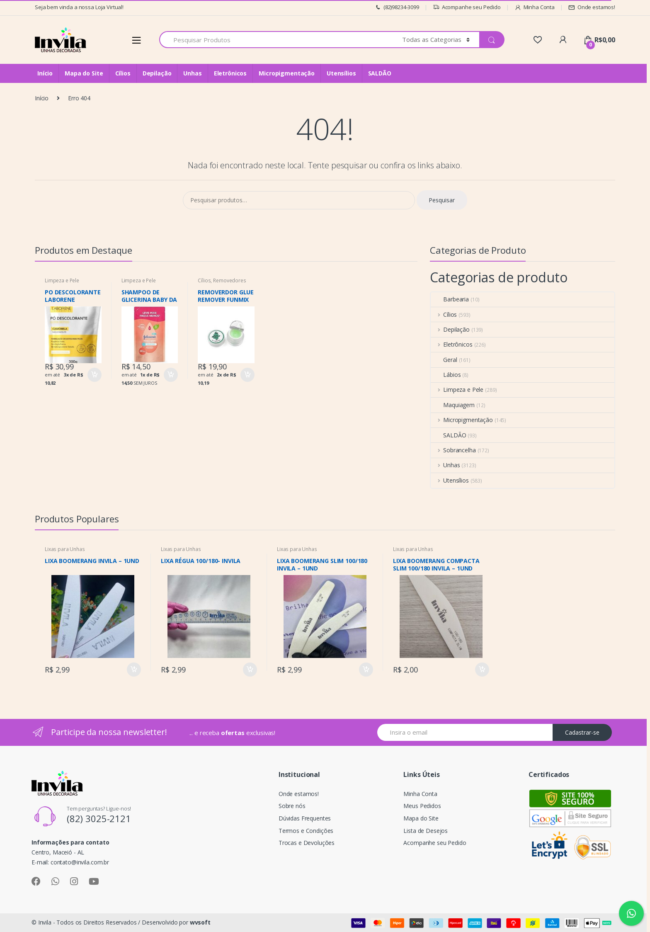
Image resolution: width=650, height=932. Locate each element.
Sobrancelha (453, 450)
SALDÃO (379, 73)
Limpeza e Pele (62, 280)
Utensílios (341, 73)
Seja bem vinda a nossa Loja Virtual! (79, 7)
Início (45, 73)
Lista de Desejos (425, 831)
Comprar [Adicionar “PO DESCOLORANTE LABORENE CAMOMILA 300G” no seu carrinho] (94, 375)
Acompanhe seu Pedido (467, 7)
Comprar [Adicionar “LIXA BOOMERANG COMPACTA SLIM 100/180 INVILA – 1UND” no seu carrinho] (481, 670)
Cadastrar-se (582, 732)
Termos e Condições (306, 831)
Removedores (229, 280)
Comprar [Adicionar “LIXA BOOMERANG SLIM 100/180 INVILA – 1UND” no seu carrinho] (365, 670)
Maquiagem (453, 405)
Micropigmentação (287, 73)
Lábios (446, 375)
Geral (444, 360)
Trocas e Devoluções (307, 843)
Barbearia (450, 299)
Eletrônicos (230, 73)
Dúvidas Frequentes (305, 818)
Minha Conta (534, 7)
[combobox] (276, 39)
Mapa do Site (84, 73)
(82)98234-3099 (396, 7)
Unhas (192, 73)
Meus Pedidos (422, 806)
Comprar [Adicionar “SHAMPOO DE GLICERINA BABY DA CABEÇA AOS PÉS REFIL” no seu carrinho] (170, 375)
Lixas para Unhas (65, 549)
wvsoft (200, 922)
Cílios (123, 73)
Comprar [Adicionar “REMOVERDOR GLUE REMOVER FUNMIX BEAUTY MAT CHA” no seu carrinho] (247, 375)
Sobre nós (292, 806)
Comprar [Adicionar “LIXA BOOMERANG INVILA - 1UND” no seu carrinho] (133, 670)
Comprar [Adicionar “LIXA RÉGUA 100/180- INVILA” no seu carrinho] (249, 670)
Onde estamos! (591, 7)
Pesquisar (442, 200)
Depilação (157, 73)
